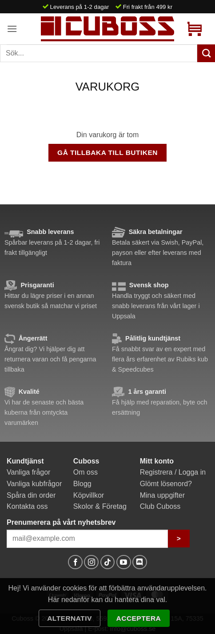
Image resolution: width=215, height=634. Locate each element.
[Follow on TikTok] (107, 562)
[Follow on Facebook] (75, 562)
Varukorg (108, 86)
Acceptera (138, 618)
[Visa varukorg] (194, 28)
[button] (12, 29)
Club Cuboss (160, 506)
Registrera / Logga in (173, 472)
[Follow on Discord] (139, 562)
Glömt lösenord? (166, 483)
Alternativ (69, 618)
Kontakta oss (27, 506)
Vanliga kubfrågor (34, 483)
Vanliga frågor (28, 472)
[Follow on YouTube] (123, 562)
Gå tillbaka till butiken (107, 152)
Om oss (85, 472)
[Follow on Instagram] (91, 562)
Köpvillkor (88, 495)
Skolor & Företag (100, 506)
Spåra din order (31, 495)
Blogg (82, 483)
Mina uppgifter (162, 495)
